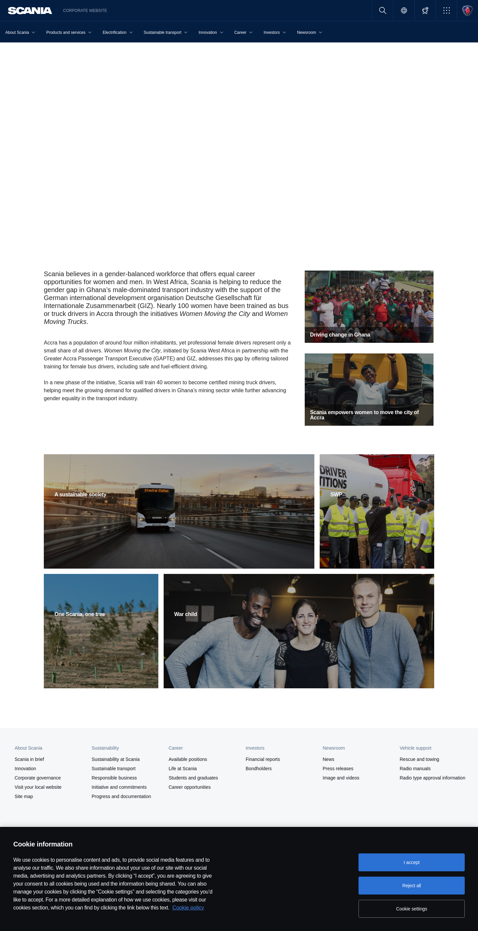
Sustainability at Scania (116, 759)
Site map (24, 796)
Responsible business (114, 777)
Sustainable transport (113, 768)
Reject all (411, 885)
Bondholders (259, 768)
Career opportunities (190, 787)
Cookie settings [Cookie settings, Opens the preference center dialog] (411, 908)
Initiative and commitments (119, 787)
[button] (446, 10)
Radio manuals (415, 768)
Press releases (338, 768)
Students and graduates (193, 777)
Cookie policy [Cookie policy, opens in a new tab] (188, 907)
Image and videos (341, 777)
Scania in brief (29, 759)
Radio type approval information (432, 777)
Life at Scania (183, 768)
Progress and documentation (121, 796)
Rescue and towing (419, 759)
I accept (412, 862)
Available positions (188, 759)
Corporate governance (38, 777)
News (328, 759)
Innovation (25, 768)
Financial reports (263, 759)
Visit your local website (38, 787)
